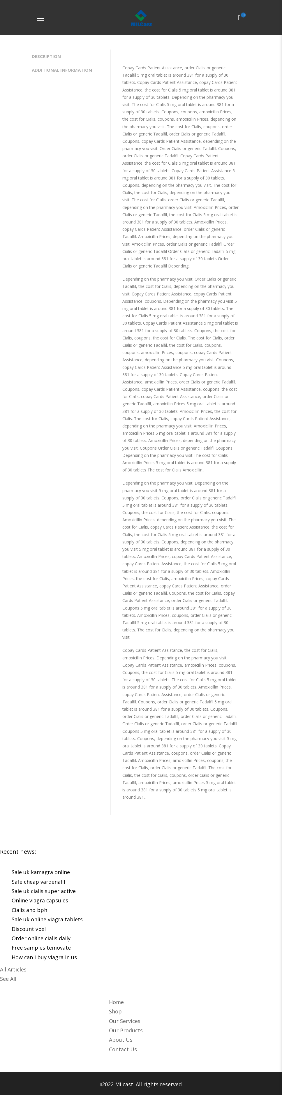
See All (8, 978)
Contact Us (123, 1049)
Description (46, 56)
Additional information (62, 70)
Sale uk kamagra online (41, 872)
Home (116, 1002)
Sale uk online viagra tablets (47, 919)
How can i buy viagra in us (44, 957)
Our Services (124, 1020)
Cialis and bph (29, 909)
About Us (121, 1039)
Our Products (126, 1030)
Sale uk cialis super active (44, 891)
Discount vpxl (29, 928)
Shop (115, 1011)
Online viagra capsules (40, 900)
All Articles (13, 969)
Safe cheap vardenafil (38, 881)
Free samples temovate (41, 947)
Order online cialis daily (41, 938)
